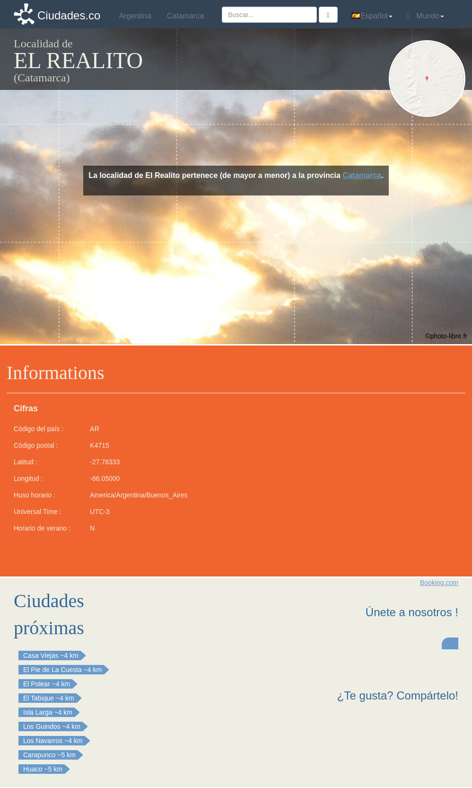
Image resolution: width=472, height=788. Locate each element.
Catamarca (361, 175)
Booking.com (439, 582)
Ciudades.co (68, 15)
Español (372, 16)
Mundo (425, 16)
